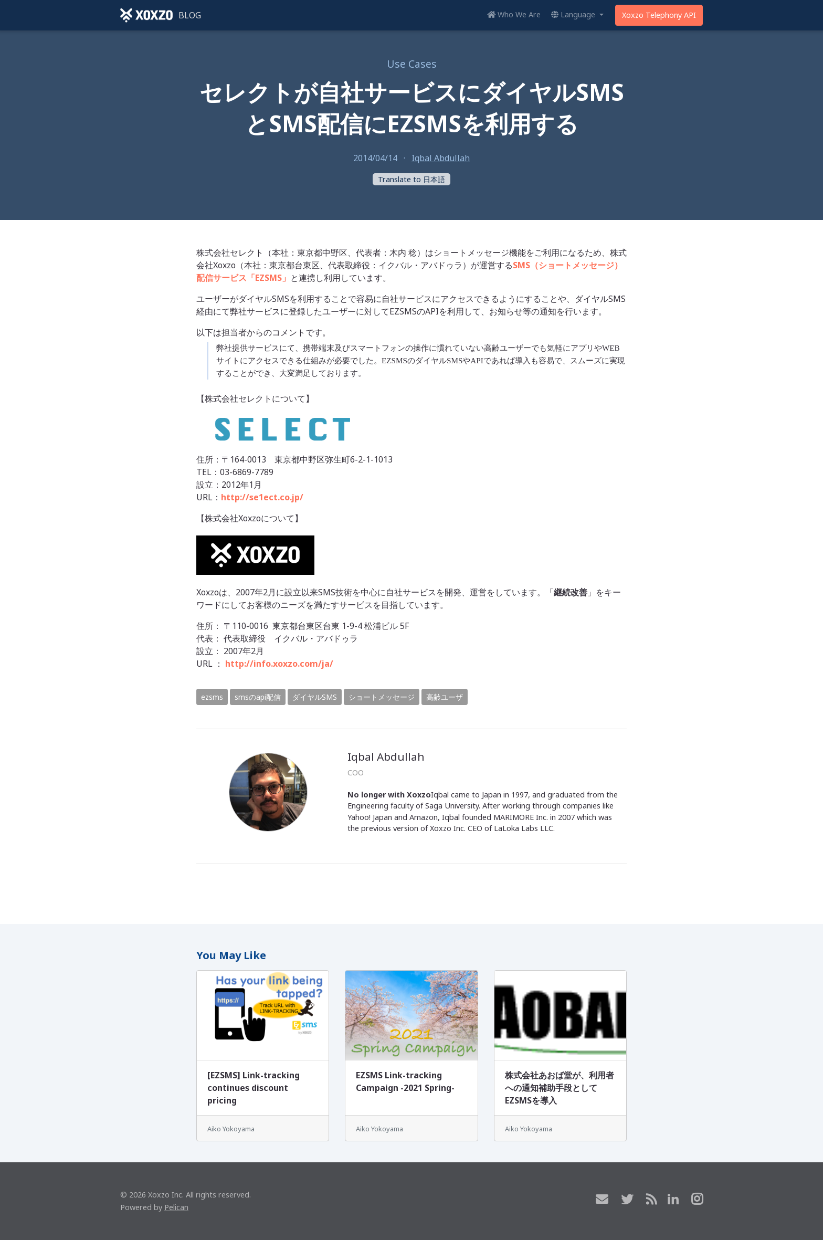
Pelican (176, 1207)
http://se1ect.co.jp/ (262, 497)
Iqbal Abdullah (441, 158)
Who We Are (514, 14)
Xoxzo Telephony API (659, 15)
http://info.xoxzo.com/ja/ (279, 663)
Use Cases (412, 64)
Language (574, 14)
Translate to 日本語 (411, 179)
